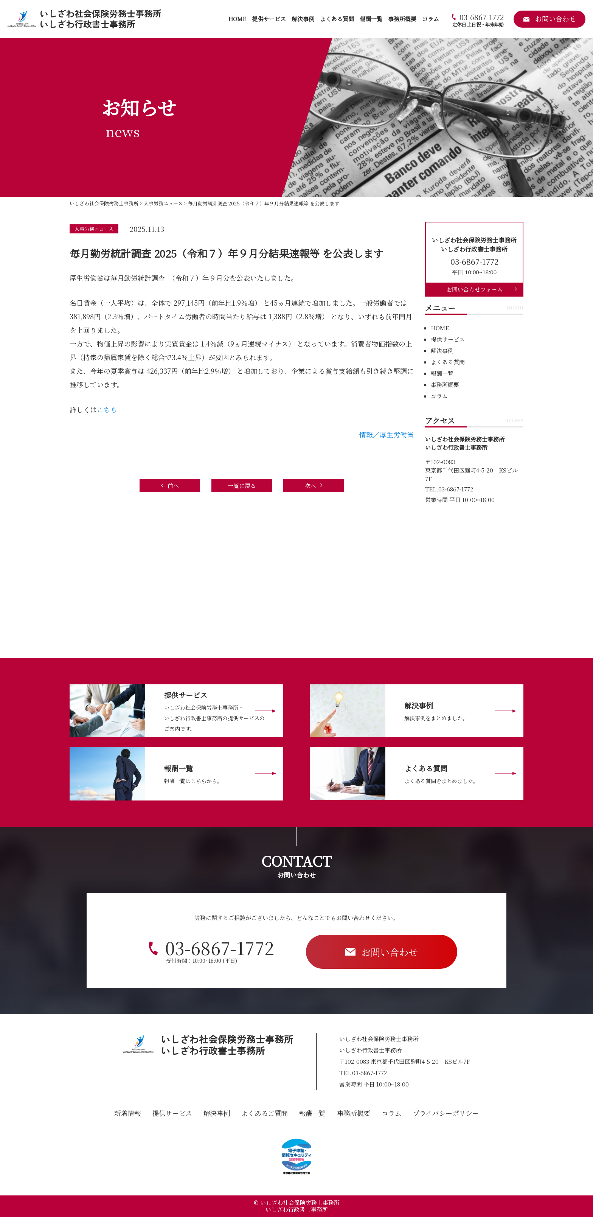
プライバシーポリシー (446, 1113)
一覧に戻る (242, 486)
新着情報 (127, 1113)
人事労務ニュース (94, 228)
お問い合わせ (389, 952)
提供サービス (269, 19)
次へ (310, 486)
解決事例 (303, 19)
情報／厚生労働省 (386, 434)
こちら (107, 409)
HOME (237, 19)
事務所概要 (402, 19)
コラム (430, 19)
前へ (173, 486)
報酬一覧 (371, 19)
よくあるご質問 (264, 1113)
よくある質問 (337, 19)
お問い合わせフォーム (474, 289)
